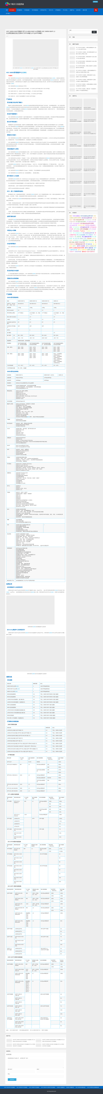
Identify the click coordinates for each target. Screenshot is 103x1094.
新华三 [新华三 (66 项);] (74, 246)
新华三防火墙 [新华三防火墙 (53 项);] (91, 249)
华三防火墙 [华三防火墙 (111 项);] (76, 238)
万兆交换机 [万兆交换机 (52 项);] (76, 231)
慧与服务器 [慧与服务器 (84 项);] (89, 244)
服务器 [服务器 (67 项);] (84, 251)
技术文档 (78, 10)
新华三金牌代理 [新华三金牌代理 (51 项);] (82, 249)
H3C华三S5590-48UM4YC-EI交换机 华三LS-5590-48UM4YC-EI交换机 (90, 121)
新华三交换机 (45, 1030)
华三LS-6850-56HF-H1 (35, 1030)
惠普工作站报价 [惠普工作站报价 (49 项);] (89, 242)
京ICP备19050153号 (51, 1091)
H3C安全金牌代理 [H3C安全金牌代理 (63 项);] (86, 218)
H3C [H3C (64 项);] (70, 216)
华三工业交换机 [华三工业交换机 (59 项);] (80, 235)
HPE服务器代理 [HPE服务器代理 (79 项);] (84, 227)
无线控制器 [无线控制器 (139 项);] (78, 251)
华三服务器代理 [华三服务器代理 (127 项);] (86, 236)
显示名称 (10, 1069)
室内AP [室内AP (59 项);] (89, 238)
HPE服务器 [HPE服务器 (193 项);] (76, 227)
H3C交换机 (11, 10)
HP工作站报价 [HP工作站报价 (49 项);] (84, 229)
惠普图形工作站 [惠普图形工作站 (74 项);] (77, 240)
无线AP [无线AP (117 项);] (71, 251)
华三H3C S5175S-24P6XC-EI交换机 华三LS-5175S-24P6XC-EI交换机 (76, 158)
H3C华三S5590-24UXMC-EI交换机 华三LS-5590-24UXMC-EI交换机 (75, 134)
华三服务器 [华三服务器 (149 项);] (78, 236)
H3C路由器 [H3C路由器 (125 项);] (76, 223)
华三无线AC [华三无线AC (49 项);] (89, 235)
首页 (7, 10)
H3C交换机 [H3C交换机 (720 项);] (76, 216)
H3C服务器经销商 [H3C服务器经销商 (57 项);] (80, 221)
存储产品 (72, 10)
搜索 (70, 30)
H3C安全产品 (43, 10)
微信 (95, 1)
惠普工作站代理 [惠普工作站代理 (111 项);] (80, 242)
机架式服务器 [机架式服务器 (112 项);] (90, 251)
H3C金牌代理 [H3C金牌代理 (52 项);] (73, 225)
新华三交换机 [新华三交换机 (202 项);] (81, 246)
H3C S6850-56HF (14, 1030)
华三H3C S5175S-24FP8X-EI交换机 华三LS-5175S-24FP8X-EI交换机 (76, 171)
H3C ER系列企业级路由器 (93, 1087)
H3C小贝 (51, 10)
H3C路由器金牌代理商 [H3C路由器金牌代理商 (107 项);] (87, 223)
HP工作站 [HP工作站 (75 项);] (77, 229)
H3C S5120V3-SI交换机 (9, 1087)
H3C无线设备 (35, 10)
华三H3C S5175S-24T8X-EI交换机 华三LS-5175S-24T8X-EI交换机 (75, 195)
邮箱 (38, 1069)
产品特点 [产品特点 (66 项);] (82, 231)
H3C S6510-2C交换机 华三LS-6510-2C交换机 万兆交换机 (76, 109)
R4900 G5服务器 (70, 1087)
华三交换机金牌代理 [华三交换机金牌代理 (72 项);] (88, 233)
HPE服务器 (57, 10)
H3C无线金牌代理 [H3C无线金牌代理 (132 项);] (78, 219)
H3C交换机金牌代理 (23, 1030)
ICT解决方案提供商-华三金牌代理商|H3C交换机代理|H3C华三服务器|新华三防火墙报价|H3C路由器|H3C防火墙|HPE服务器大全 (14, 3)
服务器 (27, 105)
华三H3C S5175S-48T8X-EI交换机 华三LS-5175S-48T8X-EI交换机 (89, 183)
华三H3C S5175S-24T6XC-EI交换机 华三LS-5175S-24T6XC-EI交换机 (76, 183)
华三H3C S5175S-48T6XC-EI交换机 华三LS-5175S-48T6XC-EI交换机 (90, 171)
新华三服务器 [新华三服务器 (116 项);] (89, 248)
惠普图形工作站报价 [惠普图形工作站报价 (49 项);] (88, 240)
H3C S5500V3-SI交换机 (22, 1087)
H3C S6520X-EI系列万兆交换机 (48, 1087)
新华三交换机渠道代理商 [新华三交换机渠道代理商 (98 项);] (76, 248)
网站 (9, 1074)
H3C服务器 (19, 10)
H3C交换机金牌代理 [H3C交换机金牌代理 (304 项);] (86, 216)
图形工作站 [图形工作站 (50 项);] (83, 238)
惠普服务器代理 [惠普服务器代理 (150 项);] (80, 244)
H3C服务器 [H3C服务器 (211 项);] (88, 219)
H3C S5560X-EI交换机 (34, 1087)
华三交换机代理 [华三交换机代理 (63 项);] (77, 233)
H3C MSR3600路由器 (80, 1087)
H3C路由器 (26, 10)
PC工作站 (65, 10)
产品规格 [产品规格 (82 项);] (88, 231)
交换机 (21, 67)
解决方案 (85, 10)
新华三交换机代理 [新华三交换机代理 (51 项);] (91, 246)
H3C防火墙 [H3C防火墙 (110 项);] (81, 225)
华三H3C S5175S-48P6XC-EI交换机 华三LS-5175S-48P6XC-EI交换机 (90, 146)
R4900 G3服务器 (61, 1087)
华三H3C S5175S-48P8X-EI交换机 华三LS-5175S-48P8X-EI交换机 (89, 158)
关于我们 (8, 13)
